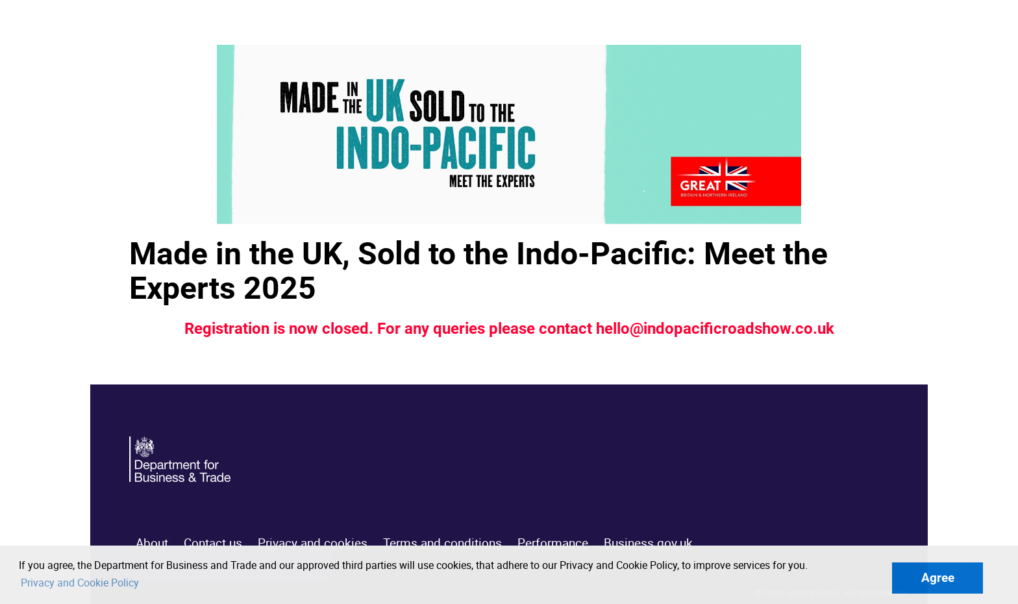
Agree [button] (937, 577)
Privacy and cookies (312, 543)
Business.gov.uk (648, 543)
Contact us (213, 543)
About (152, 543)
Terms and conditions (442, 543)
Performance (552, 543)
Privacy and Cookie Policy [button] (80, 582)
